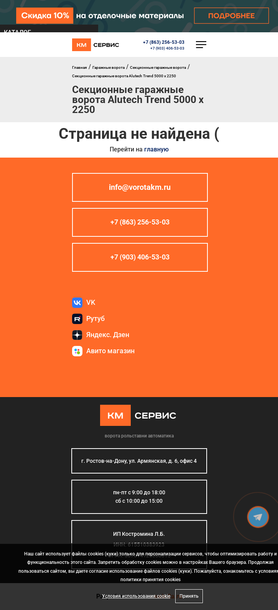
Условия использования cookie (136, 596)
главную (156, 149)
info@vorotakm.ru (140, 187)
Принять (189, 596)
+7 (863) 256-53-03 (163, 42)
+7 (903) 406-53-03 (167, 48)
